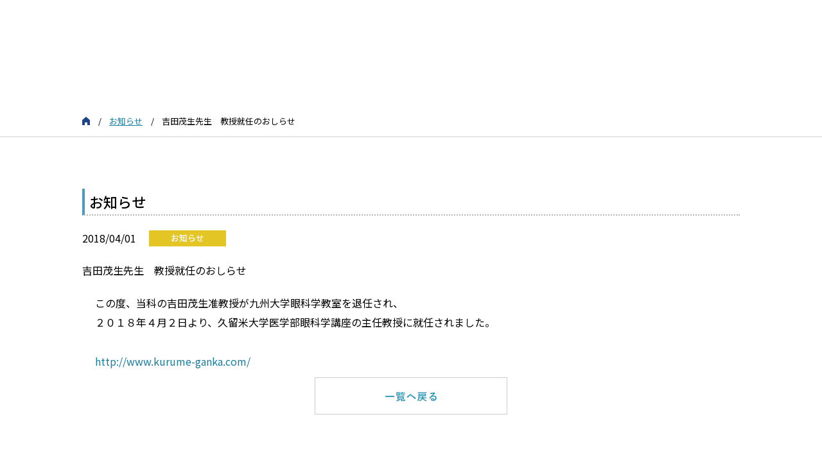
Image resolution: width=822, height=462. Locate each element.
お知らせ (126, 121)
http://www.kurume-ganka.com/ (174, 361)
